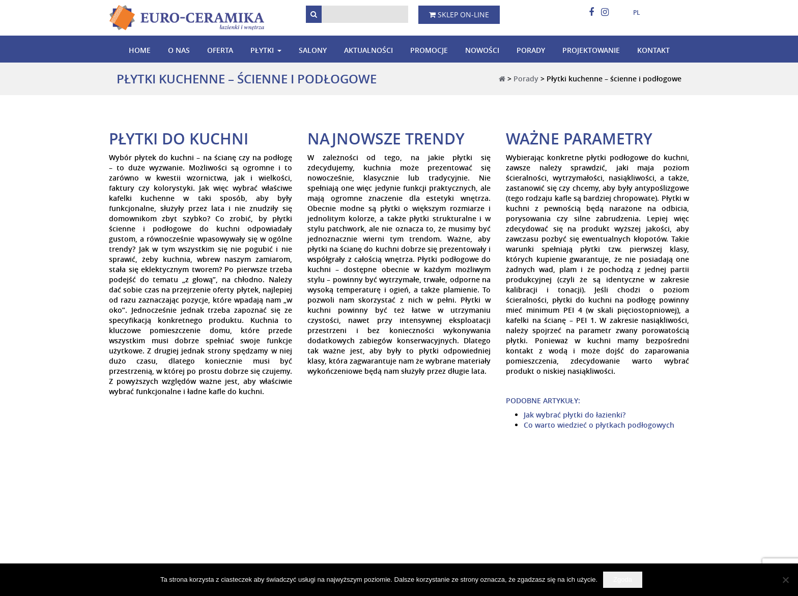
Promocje (429, 50)
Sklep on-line (459, 14)
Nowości (482, 50)
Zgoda (622, 579)
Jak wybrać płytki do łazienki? (574, 415)
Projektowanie (591, 50)
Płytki (262, 50)
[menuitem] (632, 12)
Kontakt (653, 50)
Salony (313, 50)
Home (140, 50)
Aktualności (368, 50)
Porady (531, 50)
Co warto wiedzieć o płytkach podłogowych (599, 425)
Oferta (220, 50)
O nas (179, 50)
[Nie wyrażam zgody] (785, 580)
